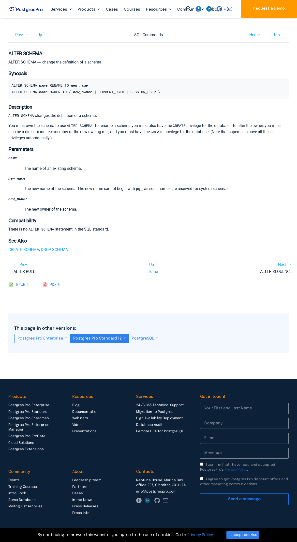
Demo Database (22, 499)
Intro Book (17, 493)
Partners (79, 486)
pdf (53, 284)
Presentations (84, 431)
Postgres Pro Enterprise (40, 338)
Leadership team (86, 479)
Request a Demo (269, 8)
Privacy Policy (236, 469)
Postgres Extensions (26, 448)
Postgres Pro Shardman (28, 417)
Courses (132, 9)
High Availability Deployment (159, 417)
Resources (157, 9)
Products (87, 9)
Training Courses (22, 486)
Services (59, 9)
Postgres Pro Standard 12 (98, 338)
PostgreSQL (143, 338)
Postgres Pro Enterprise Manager (28, 427)
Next (278, 34)
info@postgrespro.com (156, 491)
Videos (78, 424)
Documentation (85, 411)
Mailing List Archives (25, 506)
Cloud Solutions (21, 442)
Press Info (80, 512)
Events (14, 479)
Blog (76, 404)
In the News (82, 499)
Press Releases (85, 506)
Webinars (80, 417)
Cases (112, 9)
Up (39, 34)
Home (254, 34)
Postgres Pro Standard (27, 411)
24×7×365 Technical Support (160, 404)
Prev (19, 34)
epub (21, 284)
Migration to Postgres (154, 411)
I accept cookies (243, 535)
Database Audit (149, 424)
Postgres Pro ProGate (26, 435)
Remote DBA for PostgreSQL (160, 431)
